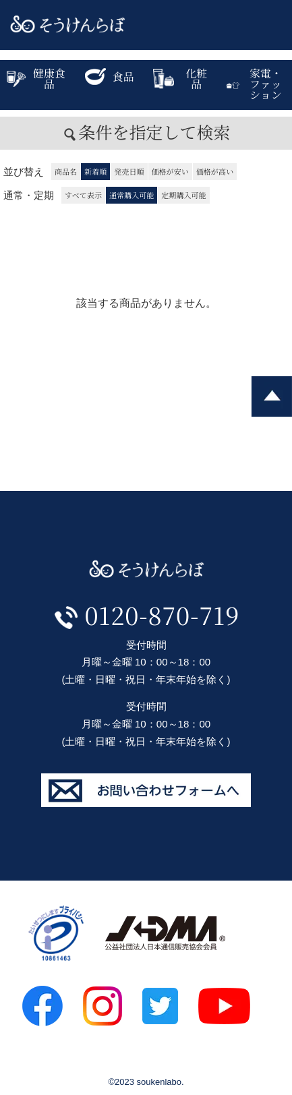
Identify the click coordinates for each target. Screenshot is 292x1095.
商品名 (66, 171)
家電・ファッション (254, 83)
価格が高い (214, 171)
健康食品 (36, 78)
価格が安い (170, 171)
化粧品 (180, 78)
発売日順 (129, 171)
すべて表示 (83, 194)
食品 (109, 76)
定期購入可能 (183, 194)
